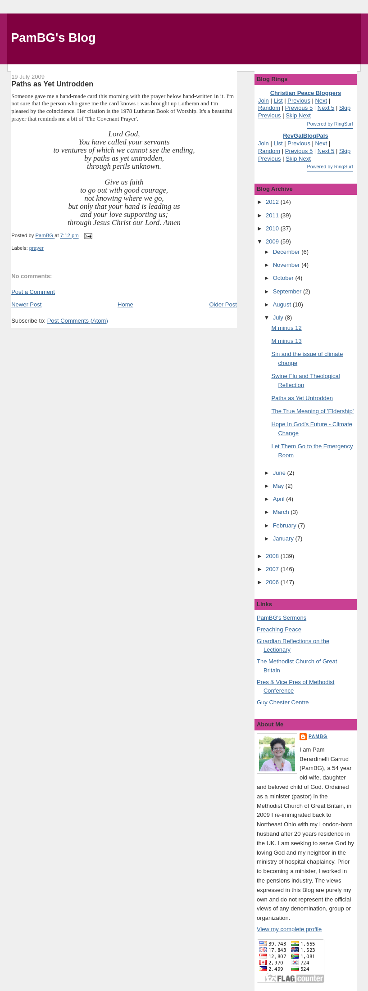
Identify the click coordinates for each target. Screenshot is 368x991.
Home (125, 304)
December (287, 251)
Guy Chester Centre (283, 702)
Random (269, 107)
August (283, 304)
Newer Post (26, 304)
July (279, 317)
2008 (273, 556)
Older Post (222, 304)
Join (263, 100)
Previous (298, 100)
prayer (36, 248)
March (282, 512)
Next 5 (326, 107)
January (284, 538)
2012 (273, 201)
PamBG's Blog (53, 38)
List (277, 100)
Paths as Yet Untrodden (302, 398)
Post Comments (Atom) (77, 320)
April (279, 499)
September (288, 291)
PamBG (318, 736)
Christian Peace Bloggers (305, 93)
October (284, 278)
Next (321, 100)
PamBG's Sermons (281, 617)
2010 (273, 228)
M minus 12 (286, 327)
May (279, 485)
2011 (273, 215)
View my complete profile (289, 929)
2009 (273, 241)
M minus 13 (286, 341)
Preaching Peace (279, 629)
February (285, 525)
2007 (273, 569)
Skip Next (298, 115)
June (280, 472)
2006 (273, 582)
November (287, 264)
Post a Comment (33, 291)
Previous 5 (299, 107)
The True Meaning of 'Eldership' (312, 411)
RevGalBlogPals (305, 135)
